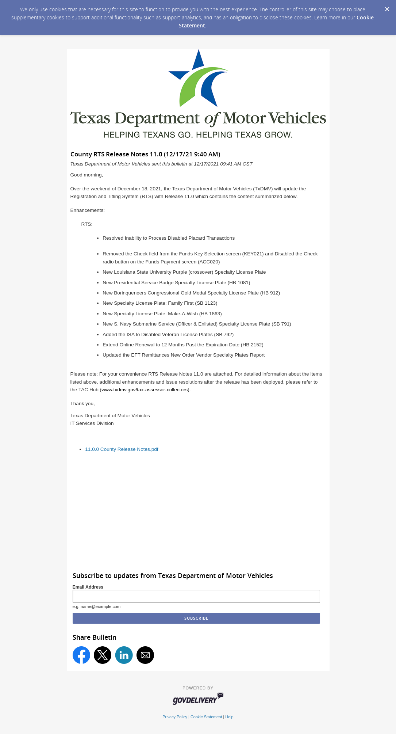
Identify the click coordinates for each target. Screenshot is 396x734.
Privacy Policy (174, 717)
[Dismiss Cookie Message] (387, 7)
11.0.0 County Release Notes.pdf (121, 449)
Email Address (88, 587)
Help (229, 717)
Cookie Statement (206, 717)
